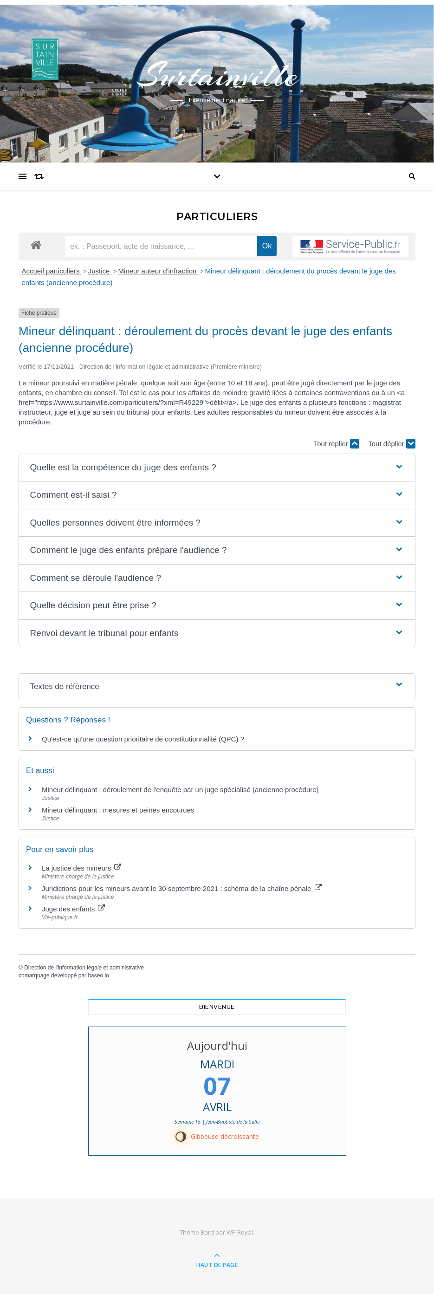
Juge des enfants (73, 909)
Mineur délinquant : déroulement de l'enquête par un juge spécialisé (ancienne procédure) (180, 789)
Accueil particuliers (52, 271)
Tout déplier (391, 444)
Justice (100, 271)
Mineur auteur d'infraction (158, 271)
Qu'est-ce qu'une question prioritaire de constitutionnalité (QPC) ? (143, 739)
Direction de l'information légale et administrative (84, 967)
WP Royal (240, 1232)
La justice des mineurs (81, 868)
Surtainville (217, 75)
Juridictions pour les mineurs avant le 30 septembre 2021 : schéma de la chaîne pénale (182, 888)
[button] (217, 467)
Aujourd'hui (217, 1045)
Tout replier (336, 444)
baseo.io (98, 975)
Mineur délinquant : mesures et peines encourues (118, 810)
